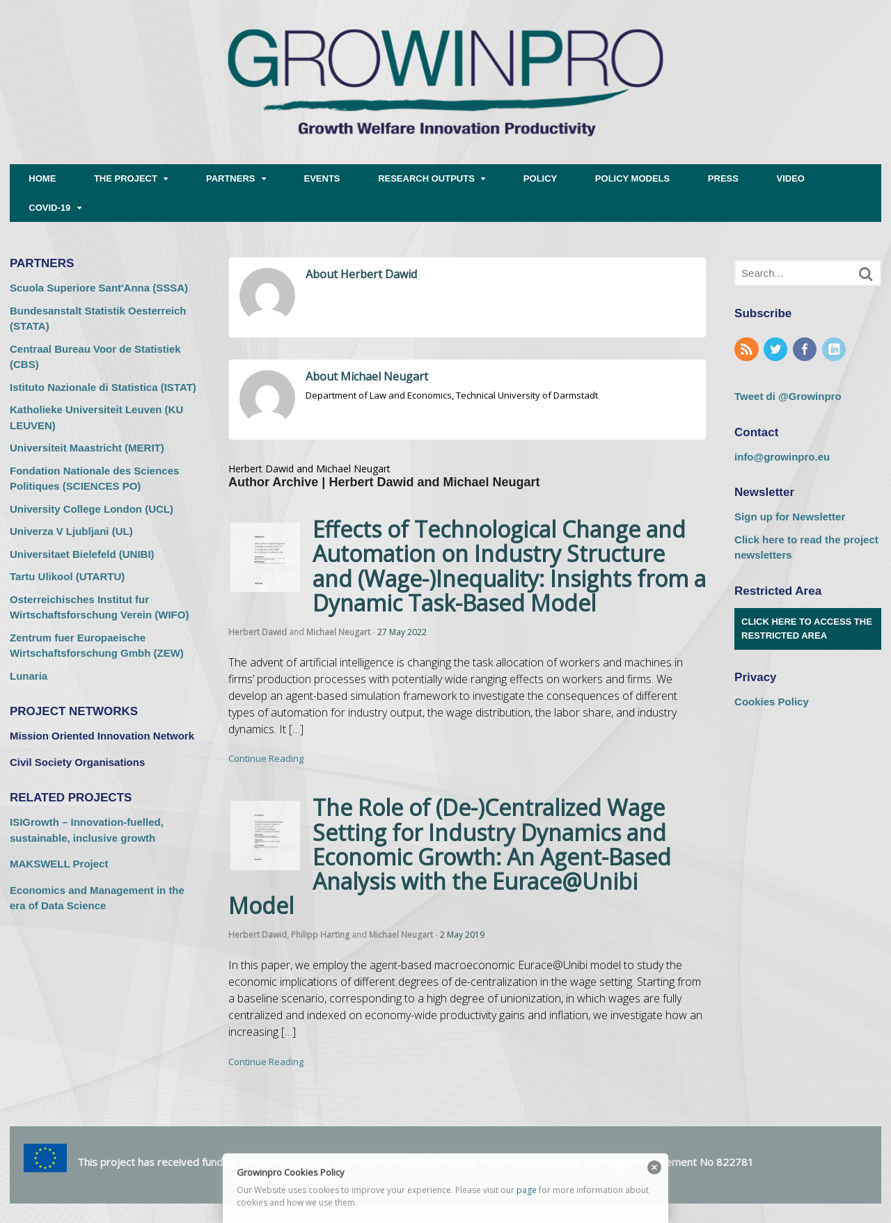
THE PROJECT (125, 178)
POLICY (540, 178)
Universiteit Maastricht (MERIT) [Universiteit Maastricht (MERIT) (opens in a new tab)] (87, 448)
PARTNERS (230, 178)
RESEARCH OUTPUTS (426, 178)
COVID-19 (49, 207)
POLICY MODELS (632, 178)
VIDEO (791, 178)
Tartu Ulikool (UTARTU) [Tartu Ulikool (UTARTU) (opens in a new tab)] (67, 576)
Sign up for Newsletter (789, 516)
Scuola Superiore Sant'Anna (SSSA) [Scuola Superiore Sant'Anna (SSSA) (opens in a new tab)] (99, 288)
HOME (42, 178)
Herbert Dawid (257, 632)
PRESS (723, 178)
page (527, 1190)
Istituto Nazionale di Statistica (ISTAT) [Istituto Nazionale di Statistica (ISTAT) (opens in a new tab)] (103, 387)
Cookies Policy (771, 702)
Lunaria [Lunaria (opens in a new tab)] (28, 676)
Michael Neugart (338, 632)
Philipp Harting (320, 935)
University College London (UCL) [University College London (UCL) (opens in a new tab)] (91, 509)
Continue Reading (265, 758)
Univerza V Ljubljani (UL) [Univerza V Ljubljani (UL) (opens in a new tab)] (71, 531)
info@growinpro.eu (782, 457)
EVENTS (322, 178)
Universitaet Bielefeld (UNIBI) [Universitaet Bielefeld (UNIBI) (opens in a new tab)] (82, 554)
